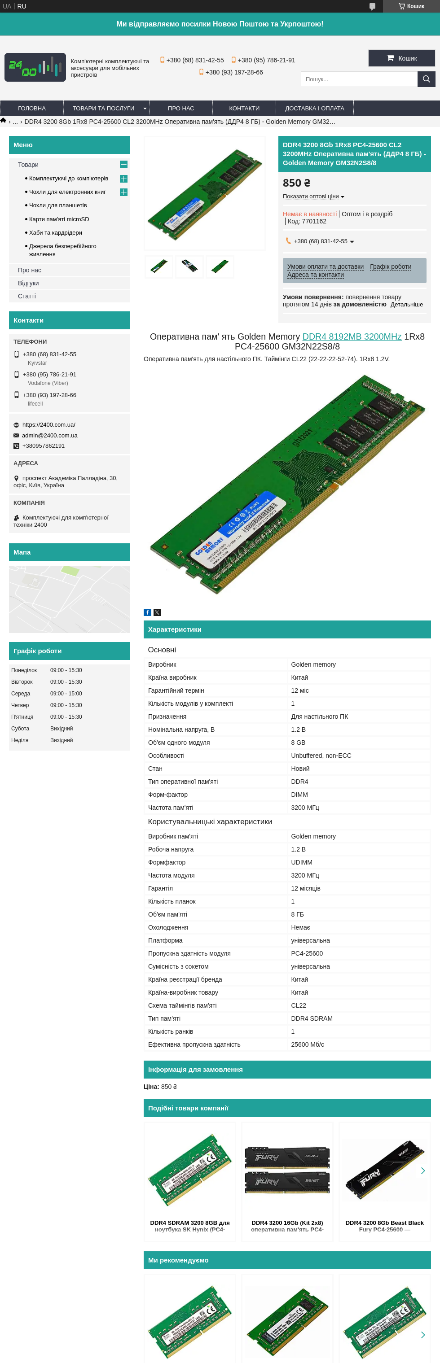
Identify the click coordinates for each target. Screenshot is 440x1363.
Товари (28, 164)
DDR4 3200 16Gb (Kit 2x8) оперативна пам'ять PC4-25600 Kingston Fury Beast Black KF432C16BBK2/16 (287, 1226)
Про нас (181, 108)
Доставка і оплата (314, 108)
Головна (32, 108)
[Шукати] (427, 79)
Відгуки (28, 283)
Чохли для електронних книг (67, 191)
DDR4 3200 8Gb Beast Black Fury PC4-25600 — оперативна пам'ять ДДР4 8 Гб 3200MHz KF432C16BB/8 (385, 1226)
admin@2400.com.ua (50, 435)
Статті (27, 296)
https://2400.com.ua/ (48, 424)
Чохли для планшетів (58, 205)
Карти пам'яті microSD (59, 219)
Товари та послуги (103, 108)
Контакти (244, 108)
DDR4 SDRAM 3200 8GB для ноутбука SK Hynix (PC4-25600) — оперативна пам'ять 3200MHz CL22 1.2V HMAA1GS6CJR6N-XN (190, 1226)
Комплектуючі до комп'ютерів (68, 178)
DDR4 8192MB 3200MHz (352, 336)
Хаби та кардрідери (55, 232)
